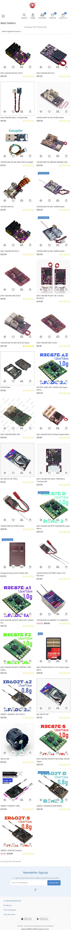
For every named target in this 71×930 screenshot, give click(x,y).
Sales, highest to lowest (11, 31)
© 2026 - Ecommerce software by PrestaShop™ (35, 926)
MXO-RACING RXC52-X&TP (12, 73)
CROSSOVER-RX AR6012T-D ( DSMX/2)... (53, 620)
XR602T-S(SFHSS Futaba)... (11, 850)
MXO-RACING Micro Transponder (14, 117)
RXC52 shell (5, 387)
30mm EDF (5, 759)
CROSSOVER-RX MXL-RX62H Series (51, 251)
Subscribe (54, 882)
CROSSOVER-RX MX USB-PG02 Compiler (17, 162)
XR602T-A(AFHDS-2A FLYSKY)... (13, 714)
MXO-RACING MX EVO (45, 73)
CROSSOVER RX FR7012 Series (12, 526)
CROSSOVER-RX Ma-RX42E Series (50, 117)
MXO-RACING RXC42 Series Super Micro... (53, 434)
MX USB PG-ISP (43, 714)
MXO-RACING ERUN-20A (10, 434)
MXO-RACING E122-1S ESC (47, 343)
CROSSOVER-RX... (7, 206)
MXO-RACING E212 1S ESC (11, 296)
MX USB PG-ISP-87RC (9, 479)
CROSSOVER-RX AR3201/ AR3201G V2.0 (52, 162)
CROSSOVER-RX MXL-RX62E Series (50, 206)
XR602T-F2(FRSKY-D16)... (11, 806)
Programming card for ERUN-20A (14, 573)
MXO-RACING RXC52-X (10, 251)
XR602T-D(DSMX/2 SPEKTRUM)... (50, 806)
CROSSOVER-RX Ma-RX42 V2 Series (15, 343)
